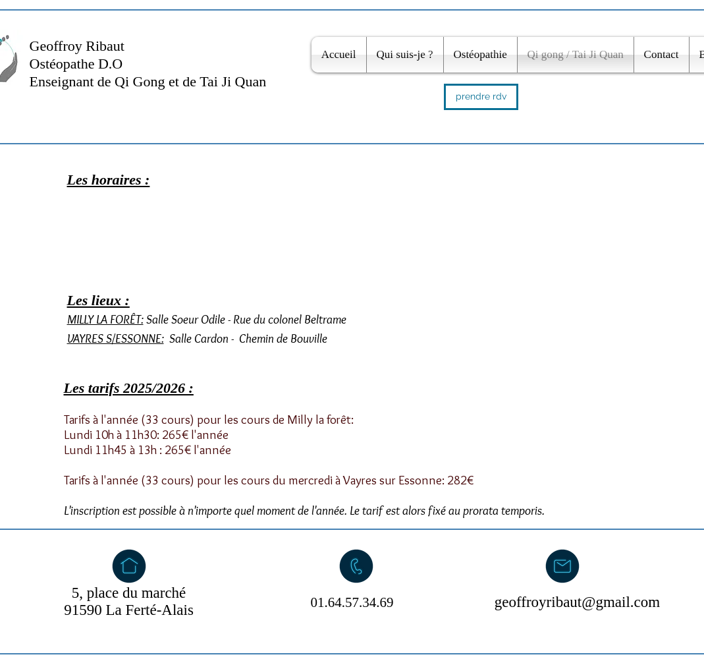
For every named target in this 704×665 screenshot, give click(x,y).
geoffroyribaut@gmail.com (577, 602)
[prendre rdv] (481, 97)
